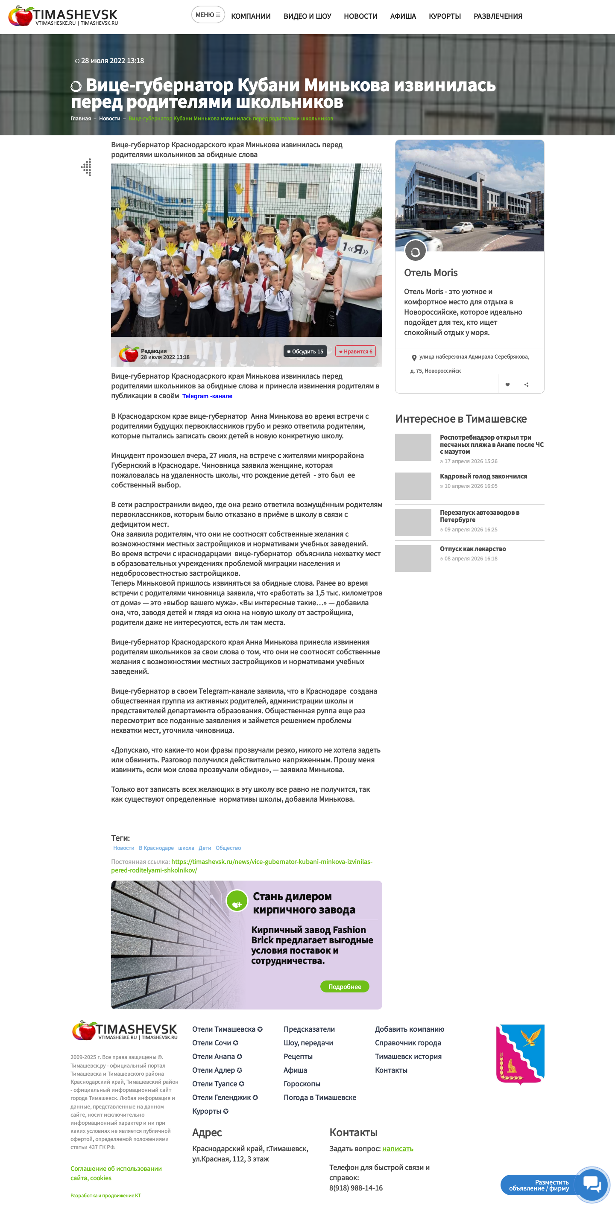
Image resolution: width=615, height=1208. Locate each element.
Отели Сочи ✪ (215, 1042)
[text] (207, 395)
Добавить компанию (409, 1028)
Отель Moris (430, 271)
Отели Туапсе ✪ (218, 1083)
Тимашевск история (408, 1056)
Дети (205, 847)
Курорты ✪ (210, 1110)
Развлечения (498, 16)
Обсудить (305, 350)
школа (186, 847)
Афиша (403, 16)
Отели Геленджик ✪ (225, 1097)
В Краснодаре (156, 847)
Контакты (391, 1069)
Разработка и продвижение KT (105, 1194)
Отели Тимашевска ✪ (227, 1028)
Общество (228, 847)
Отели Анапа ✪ (217, 1056)
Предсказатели (309, 1028)
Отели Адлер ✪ (217, 1069)
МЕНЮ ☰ (208, 14)
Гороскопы (302, 1083)
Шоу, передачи (308, 1042)
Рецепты (298, 1056)
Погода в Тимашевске (320, 1097)
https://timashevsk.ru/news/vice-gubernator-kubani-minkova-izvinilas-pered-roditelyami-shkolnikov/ (241, 865)
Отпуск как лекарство (473, 548)
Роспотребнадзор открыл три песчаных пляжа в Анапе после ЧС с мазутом (492, 443)
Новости (361, 16)
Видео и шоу (307, 16)
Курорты (445, 16)
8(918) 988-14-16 (356, 1187)
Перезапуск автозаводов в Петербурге (479, 515)
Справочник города (408, 1042)
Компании (251, 16)
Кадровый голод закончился (483, 475)
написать (397, 1148)
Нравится (355, 350)
